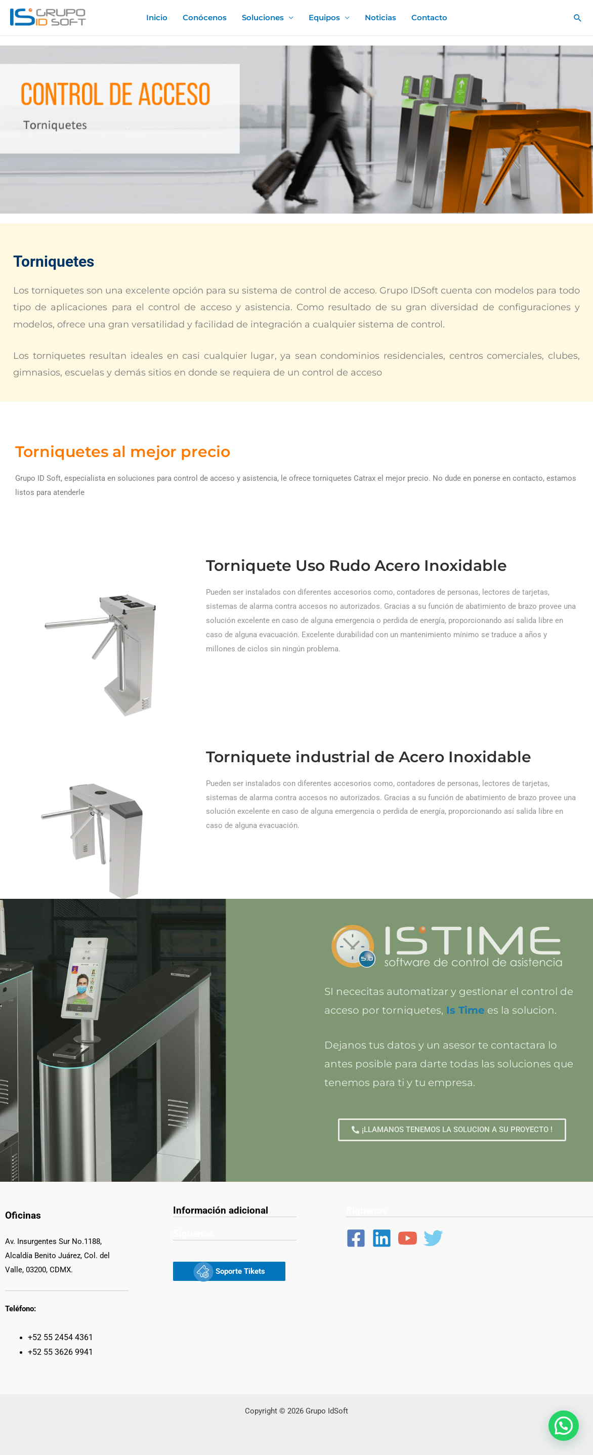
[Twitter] (433, 1238)
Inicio (156, 17)
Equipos (324, 17)
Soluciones (263, 17)
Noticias (380, 17)
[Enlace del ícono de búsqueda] (578, 18)
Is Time (465, 1010)
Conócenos (205, 17)
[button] (563, 1425)
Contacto (429, 17)
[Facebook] (356, 1238)
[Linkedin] (382, 1238)
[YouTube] (407, 1238)
